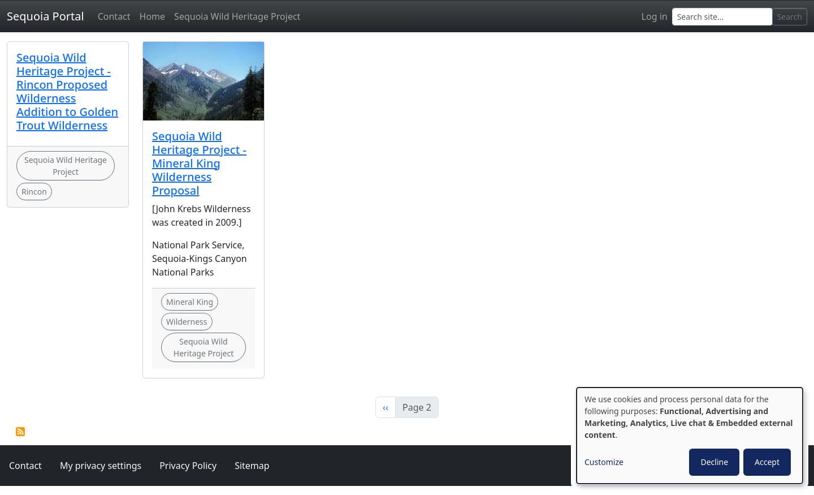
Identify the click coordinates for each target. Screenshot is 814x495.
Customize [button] (604, 462)
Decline (714, 462)
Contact (114, 16)
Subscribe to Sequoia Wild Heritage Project (20, 431)
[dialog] (690, 436)
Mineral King (189, 301)
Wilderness (186, 321)
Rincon (34, 191)
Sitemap (252, 465)
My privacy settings (100, 465)
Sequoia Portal (45, 16)
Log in (655, 16)
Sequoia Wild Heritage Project (237, 16)
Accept (767, 462)
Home (153, 16)
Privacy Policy (188, 465)
